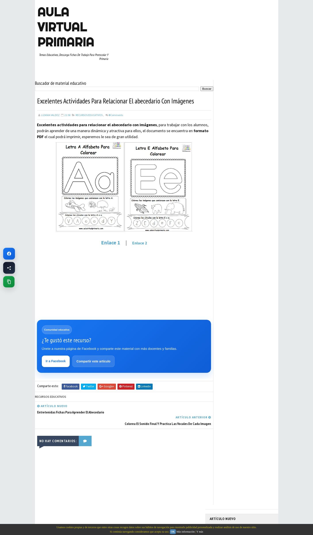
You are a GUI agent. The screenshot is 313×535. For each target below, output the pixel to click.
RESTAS (249, 240)
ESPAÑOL (247, 209)
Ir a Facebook (56, 360)
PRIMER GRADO (220, 232)
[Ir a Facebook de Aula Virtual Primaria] (9, 254)
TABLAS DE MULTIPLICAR (226, 256)
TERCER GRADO (220, 263)
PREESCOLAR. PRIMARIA (225, 225)
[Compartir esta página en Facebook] (9, 268)
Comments (116, 113)
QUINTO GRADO (244, 232)
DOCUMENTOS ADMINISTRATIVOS (231, 202)
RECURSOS (264, 232)
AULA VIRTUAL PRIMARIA (65, 27)
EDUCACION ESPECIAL (224, 209)
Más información (186, 531)
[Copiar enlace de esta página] (9, 281)
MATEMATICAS (256, 217)
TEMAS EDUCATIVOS (257, 256)
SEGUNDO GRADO (222, 248)
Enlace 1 (106, 241)
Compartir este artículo (94, 360)
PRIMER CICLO (252, 225)
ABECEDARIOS (220, 186)
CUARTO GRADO (254, 194)
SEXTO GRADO (245, 248)
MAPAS (238, 217)
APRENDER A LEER (243, 186)
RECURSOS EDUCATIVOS (89, 113)
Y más (199, 531)
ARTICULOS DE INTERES (225, 194)
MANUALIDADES (220, 217)
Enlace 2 (135, 241)
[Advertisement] (120, 281)
